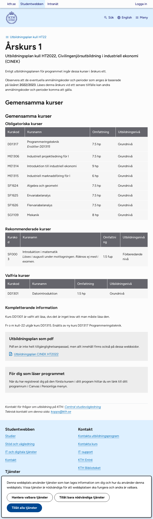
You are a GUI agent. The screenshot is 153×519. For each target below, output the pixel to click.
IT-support (85, 452)
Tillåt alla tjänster (24, 508)
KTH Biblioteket (89, 468)
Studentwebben (31, 4)
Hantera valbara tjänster (30, 497)
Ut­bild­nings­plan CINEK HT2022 (36, 354)
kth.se (11, 4)
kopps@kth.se (61, 411)
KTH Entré (85, 460)
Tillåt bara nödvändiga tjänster (82, 497)
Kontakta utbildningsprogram (98, 436)
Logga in (141, 4)
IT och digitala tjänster (21, 452)
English (127, 17)
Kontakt (10, 460)
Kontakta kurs (87, 444)
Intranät (52, 4)
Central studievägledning (83, 407)
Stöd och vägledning (19, 444)
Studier (10, 436)
